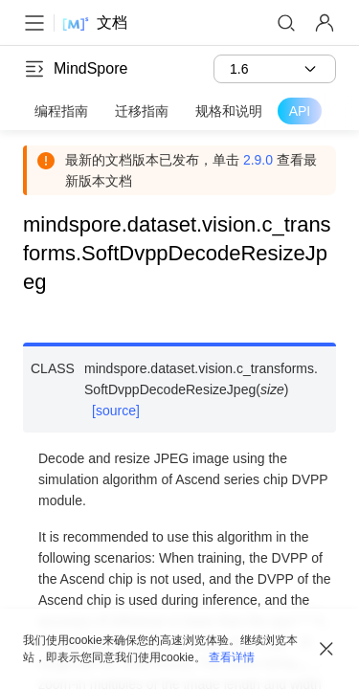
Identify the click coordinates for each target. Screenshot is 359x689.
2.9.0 (258, 159)
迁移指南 (141, 111)
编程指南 (61, 111)
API (300, 111)
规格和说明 (228, 111)
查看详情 (232, 657)
